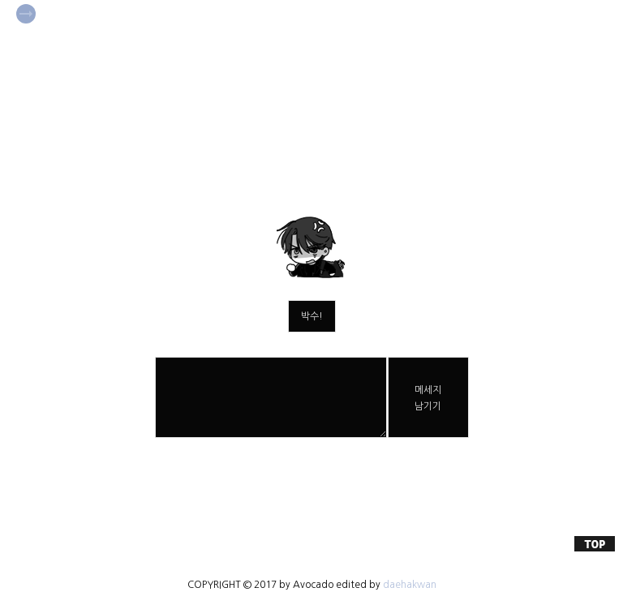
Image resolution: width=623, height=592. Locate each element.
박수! (312, 316)
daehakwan (409, 585)
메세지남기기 (428, 398)
